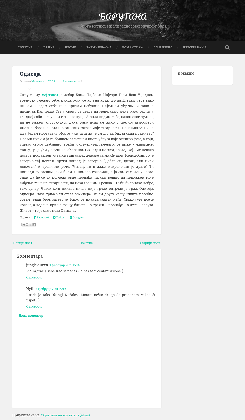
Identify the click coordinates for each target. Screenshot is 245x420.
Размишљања (99, 48)
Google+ (77, 219)
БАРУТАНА (123, 17)
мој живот (51, 96)
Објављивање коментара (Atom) (68, 417)
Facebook (41, 219)
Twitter (59, 219)
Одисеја (31, 75)
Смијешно (163, 48)
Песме (70, 48)
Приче (49, 48)
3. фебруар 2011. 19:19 (52, 290)
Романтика (132, 48)
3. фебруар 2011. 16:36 (66, 267)
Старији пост (149, 244)
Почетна (25, 48)
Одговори (34, 279)
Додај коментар (32, 317)
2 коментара (71, 82)
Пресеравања (195, 48)
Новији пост (23, 244)
